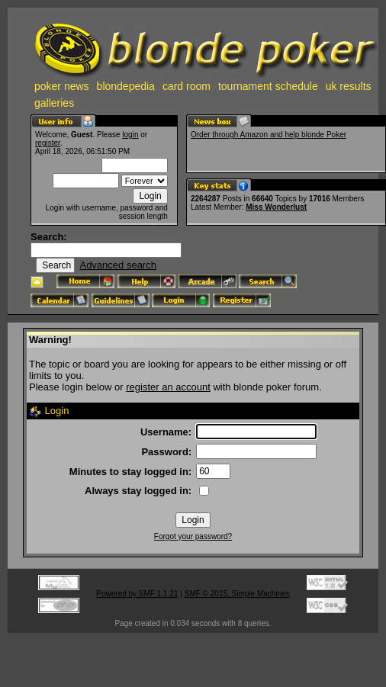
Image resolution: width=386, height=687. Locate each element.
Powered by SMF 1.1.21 (137, 593)
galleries (54, 103)
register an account (168, 387)
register (47, 143)
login (130, 134)
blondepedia (126, 86)
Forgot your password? (193, 536)
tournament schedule (268, 86)
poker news (61, 86)
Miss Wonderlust (276, 207)
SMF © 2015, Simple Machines (237, 593)
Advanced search (117, 265)
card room (186, 86)
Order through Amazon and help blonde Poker (268, 134)
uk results (349, 86)
